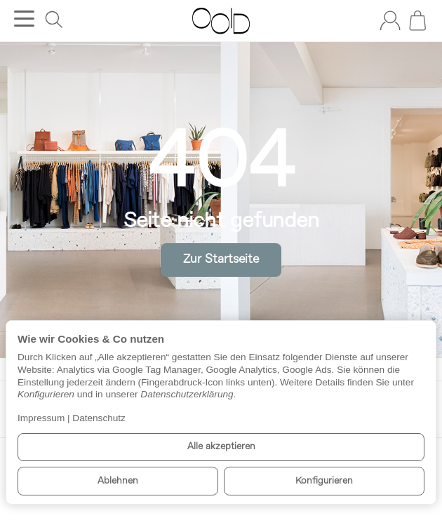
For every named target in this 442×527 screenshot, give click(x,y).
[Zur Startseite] (221, 21)
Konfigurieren (324, 481)
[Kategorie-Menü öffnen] (24, 18)
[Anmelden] (390, 20)
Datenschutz (99, 418)
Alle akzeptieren (221, 446)
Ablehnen (118, 481)
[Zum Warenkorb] (417, 20)
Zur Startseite (221, 260)
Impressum (41, 418)
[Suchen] (54, 20)
